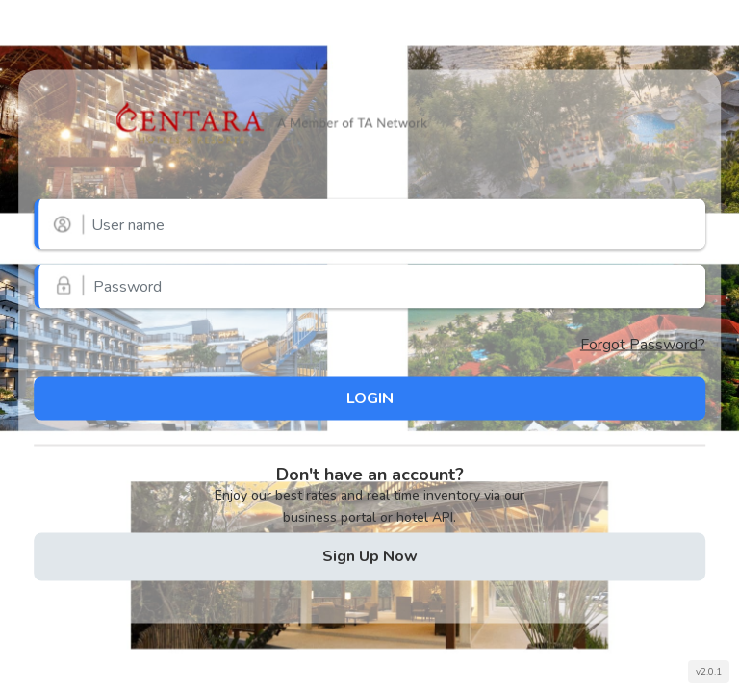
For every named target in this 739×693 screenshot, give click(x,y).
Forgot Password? (642, 344)
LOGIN (370, 397)
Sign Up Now (370, 555)
